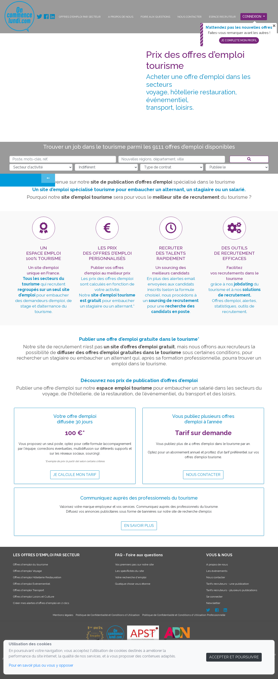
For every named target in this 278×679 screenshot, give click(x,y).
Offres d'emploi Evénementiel (31, 583)
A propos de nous (217, 564)
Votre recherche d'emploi (130, 577)
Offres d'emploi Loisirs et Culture (33, 596)
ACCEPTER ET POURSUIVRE (234, 657)
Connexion (252, 16)
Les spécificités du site (129, 571)
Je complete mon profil (239, 40)
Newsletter (213, 603)
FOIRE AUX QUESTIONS (155, 16)
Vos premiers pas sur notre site (134, 564)
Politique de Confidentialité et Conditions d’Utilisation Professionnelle (183, 615)
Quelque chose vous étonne (132, 583)
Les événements (216, 571)
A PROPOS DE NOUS (120, 16)
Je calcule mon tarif (74, 474)
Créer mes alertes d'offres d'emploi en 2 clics (41, 603)
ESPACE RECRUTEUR (222, 16)
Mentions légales (63, 615)
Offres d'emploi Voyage (27, 571)
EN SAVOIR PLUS (139, 525)
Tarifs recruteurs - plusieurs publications (231, 590)
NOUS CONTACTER (190, 16)
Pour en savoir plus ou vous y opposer (41, 665)
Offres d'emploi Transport (28, 590)
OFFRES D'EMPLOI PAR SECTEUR (80, 16)
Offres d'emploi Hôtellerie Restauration (37, 577)
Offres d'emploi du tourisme (30, 564)
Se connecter (214, 596)
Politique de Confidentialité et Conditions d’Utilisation (108, 615)
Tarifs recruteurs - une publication (227, 583)
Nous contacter (203, 474)
